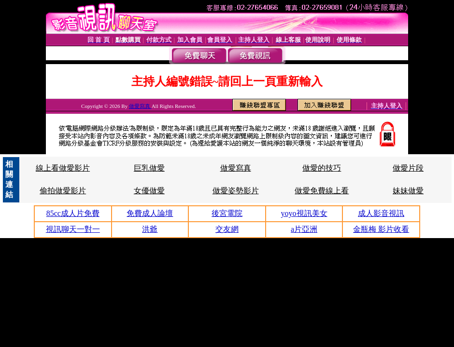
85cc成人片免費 (72, 213)
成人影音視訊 (381, 213)
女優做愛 (149, 191)
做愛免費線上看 (322, 191)
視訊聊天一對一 (73, 229)
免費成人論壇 (150, 213)
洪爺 (149, 229)
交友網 (227, 229)
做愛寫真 (140, 106)
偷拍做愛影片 (63, 191)
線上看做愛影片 (63, 168)
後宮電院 (227, 213)
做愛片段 (408, 168)
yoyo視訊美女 (304, 213)
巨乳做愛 (149, 168)
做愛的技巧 (321, 168)
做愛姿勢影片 (236, 191)
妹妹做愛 (408, 191)
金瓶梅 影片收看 (381, 229)
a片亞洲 (304, 229)
